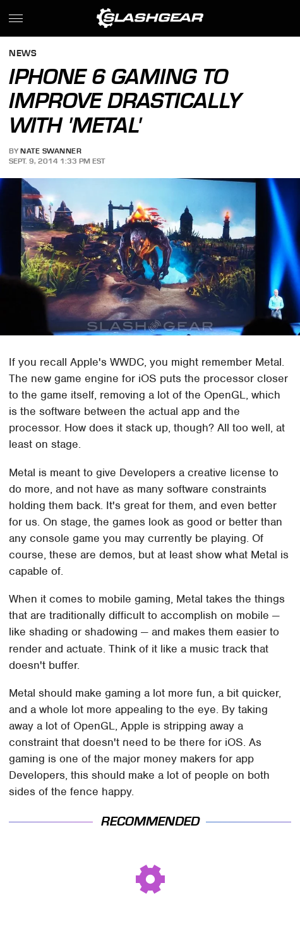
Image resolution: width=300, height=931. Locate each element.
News (23, 54)
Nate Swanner (50, 151)
